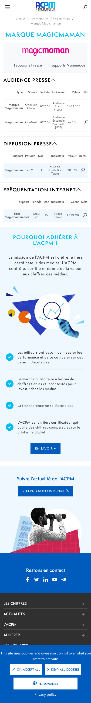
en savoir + (45, 448)
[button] (63, 604)
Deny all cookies (63, 669)
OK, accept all (26, 669)
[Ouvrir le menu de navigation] (17, 7)
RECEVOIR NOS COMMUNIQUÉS (46, 491)
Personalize (48, 684)
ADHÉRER (11, 634)
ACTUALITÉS (14, 613)
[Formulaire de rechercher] (73, 7)
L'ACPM (10, 624)
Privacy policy (45, 694)
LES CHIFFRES (15, 603)
